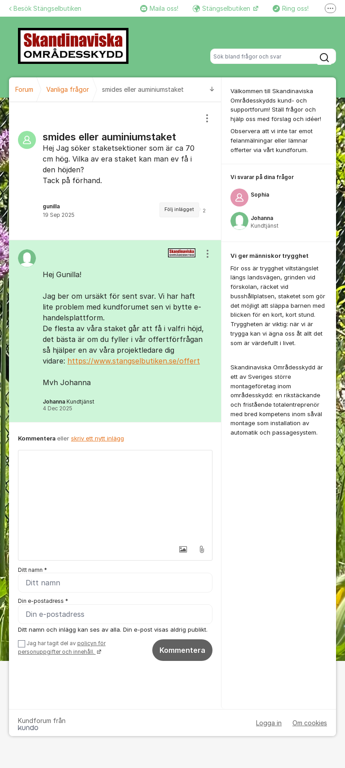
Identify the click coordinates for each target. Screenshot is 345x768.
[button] (182, 549)
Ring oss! (291, 8)
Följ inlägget (179, 209)
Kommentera (182, 650)
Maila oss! (159, 8)
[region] (115, 171)
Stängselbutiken (222, 8)
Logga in (269, 723)
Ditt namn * (32, 569)
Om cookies (309, 723)
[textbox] (115, 495)
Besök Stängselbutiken (45, 8)
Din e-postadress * (43, 601)
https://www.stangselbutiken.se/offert (133, 360)
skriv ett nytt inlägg (97, 438)
